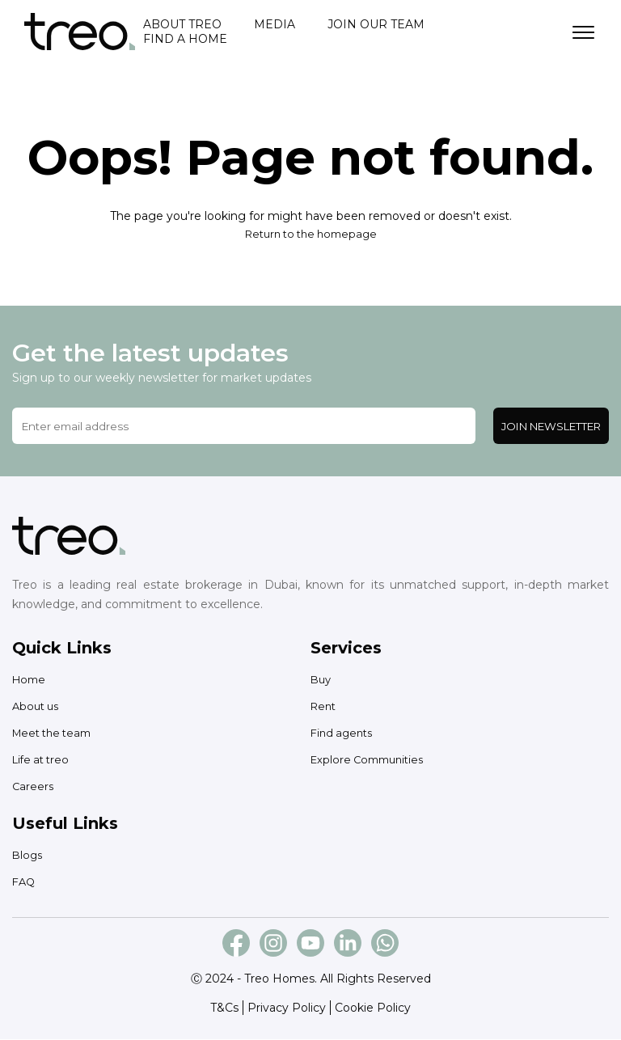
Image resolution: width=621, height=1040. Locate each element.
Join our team (376, 25)
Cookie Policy (373, 1008)
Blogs (28, 855)
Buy (321, 680)
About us (37, 707)
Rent (324, 707)
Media (274, 25)
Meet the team (55, 733)
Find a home (185, 39)
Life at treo (43, 760)
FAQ (24, 882)
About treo (182, 25)
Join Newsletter (551, 427)
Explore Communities (371, 760)
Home (30, 680)
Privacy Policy (286, 1008)
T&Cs (224, 1008)
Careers (33, 787)
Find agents (344, 733)
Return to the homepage (310, 234)
